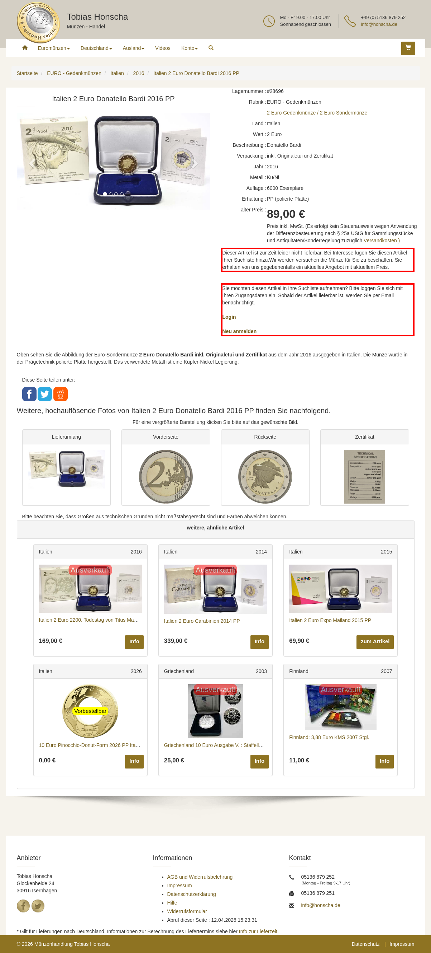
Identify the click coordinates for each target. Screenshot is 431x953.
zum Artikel (375, 641)
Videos (163, 48)
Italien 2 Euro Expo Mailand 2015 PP (330, 620)
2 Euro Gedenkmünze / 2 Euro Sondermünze (317, 113)
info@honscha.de (379, 24)
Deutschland (96, 48)
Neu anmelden (239, 331)
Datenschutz (366, 944)
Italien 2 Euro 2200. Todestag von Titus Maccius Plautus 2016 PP (111, 620)
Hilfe (172, 903)
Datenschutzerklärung (191, 894)
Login (229, 317)
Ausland (134, 48)
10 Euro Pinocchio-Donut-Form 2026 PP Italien (91, 745)
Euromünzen (54, 48)
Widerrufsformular (187, 911)
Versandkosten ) (382, 240)
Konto (189, 48)
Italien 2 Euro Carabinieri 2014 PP (202, 621)
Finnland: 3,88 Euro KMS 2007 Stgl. (329, 737)
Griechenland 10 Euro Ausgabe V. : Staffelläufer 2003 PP (227, 745)
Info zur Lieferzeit (258, 931)
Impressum (179, 885)
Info (134, 641)
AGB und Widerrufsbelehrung (200, 877)
